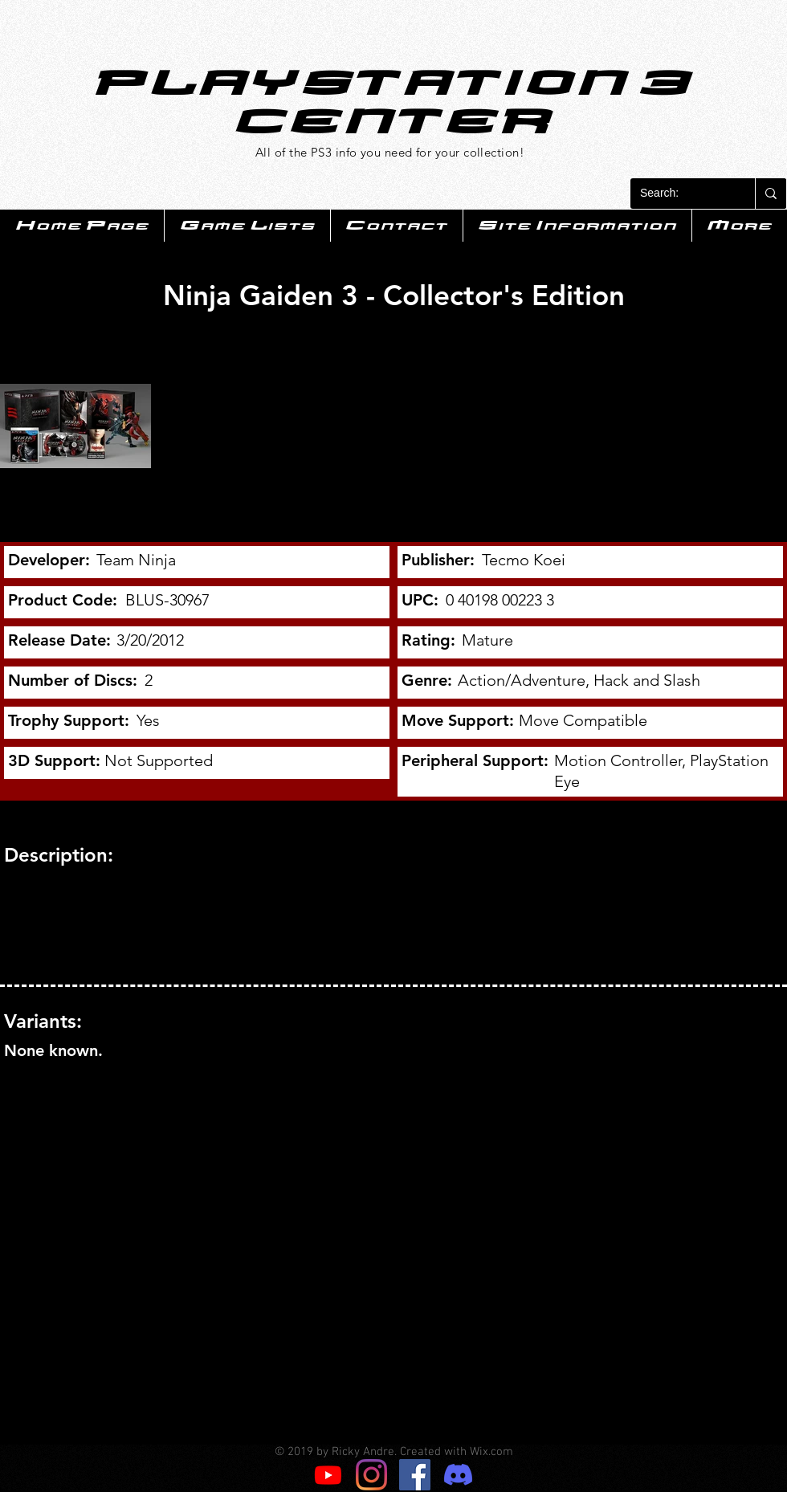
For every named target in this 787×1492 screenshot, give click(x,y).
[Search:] (680, 193)
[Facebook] (414, 1474)
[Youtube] (328, 1474)
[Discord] (458, 1474)
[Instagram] (371, 1474)
